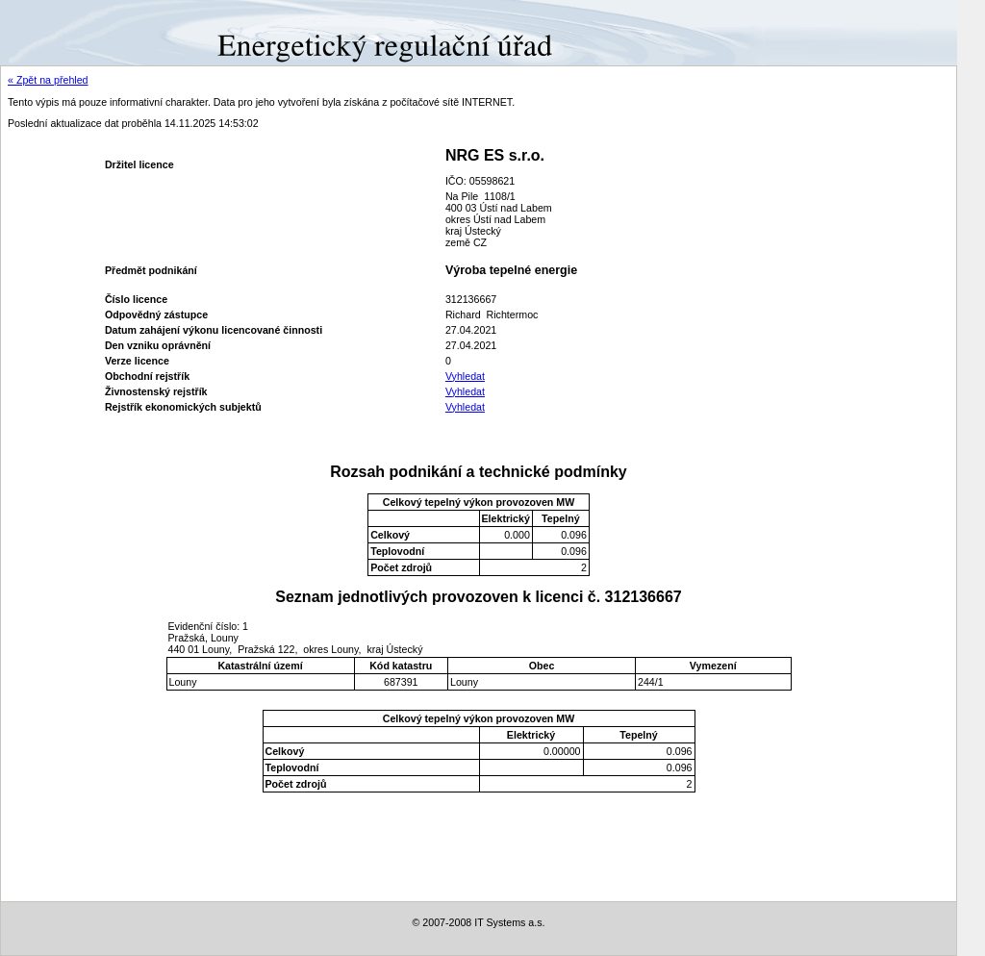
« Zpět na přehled (48, 80)
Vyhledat (465, 376)
